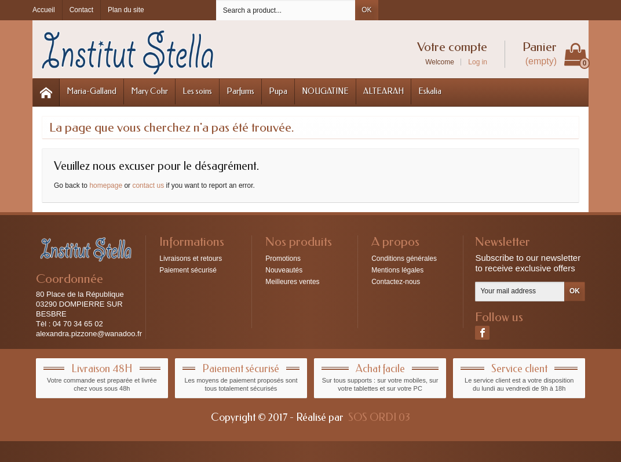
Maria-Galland (91, 91)
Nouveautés (283, 270)
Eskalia (429, 91)
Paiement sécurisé (188, 270)
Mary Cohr (149, 91)
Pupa (278, 91)
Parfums (240, 91)
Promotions (283, 258)
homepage (105, 185)
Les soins (197, 91)
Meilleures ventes (292, 282)
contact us (148, 185)
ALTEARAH (383, 91)
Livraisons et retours (190, 258)
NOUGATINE (325, 91)
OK (366, 10)
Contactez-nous (395, 282)
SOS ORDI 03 (379, 417)
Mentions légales (397, 270)
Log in (477, 62)
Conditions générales (404, 258)
